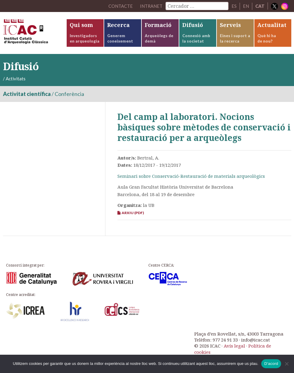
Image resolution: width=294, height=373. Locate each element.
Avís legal (234, 346)
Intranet (151, 6)
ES (234, 6)
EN (246, 6)
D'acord (271, 363)
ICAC (34, 33)
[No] (286, 364)
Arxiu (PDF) (130, 212)
